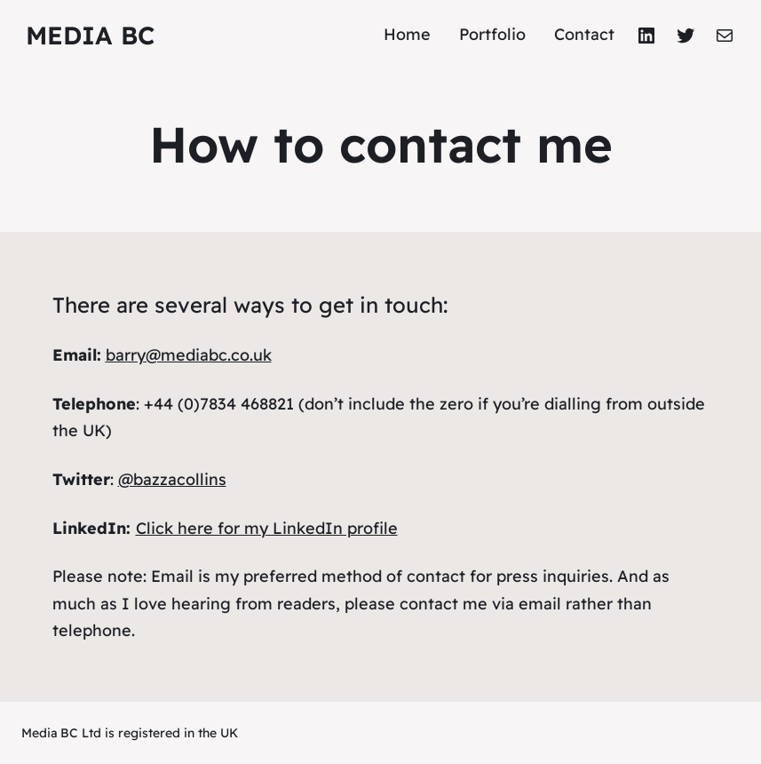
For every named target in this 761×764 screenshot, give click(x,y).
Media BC (90, 35)
